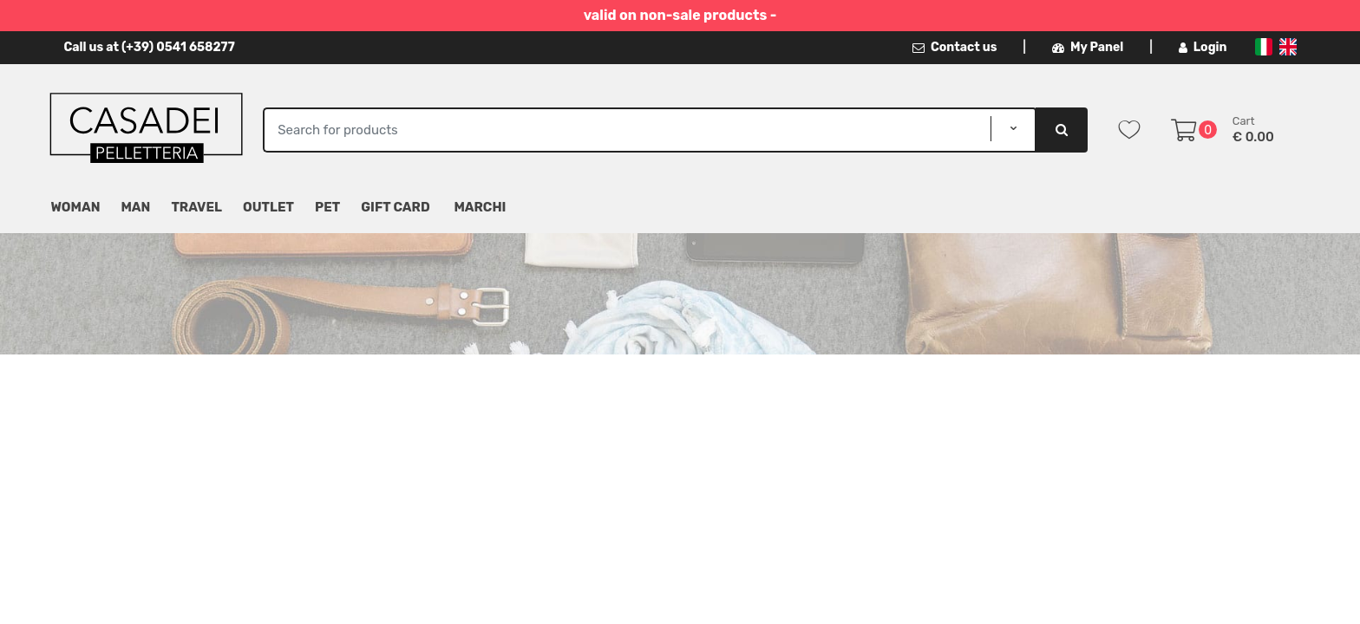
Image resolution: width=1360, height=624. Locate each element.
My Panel (1087, 47)
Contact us (954, 47)
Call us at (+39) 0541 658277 (149, 47)
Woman (76, 207)
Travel (196, 207)
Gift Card (395, 207)
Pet (327, 207)
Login (1203, 47)
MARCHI (480, 207)
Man (135, 207)
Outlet (268, 207)
